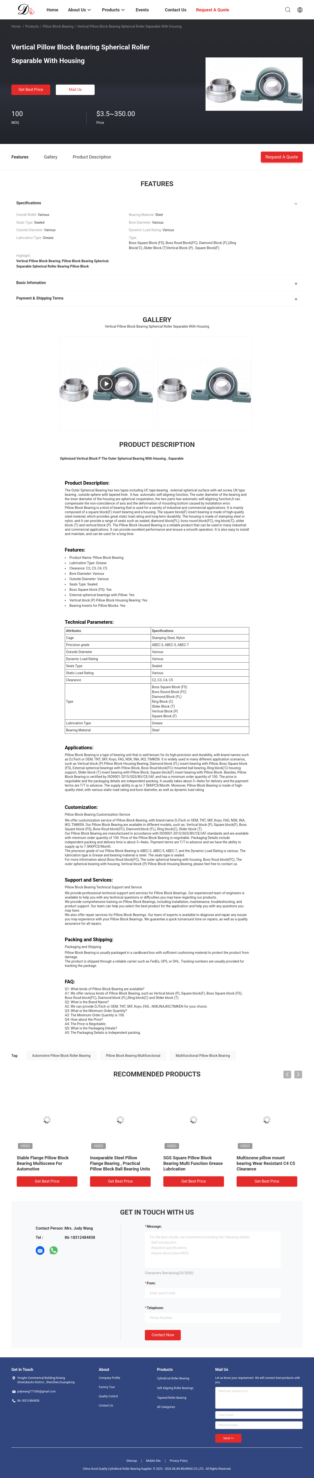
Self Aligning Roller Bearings (175, 1388)
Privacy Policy (179, 1460)
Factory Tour (107, 1387)
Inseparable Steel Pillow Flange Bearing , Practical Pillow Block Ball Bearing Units (120, 1163)
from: (151, 1283)
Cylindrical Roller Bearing (173, 1378)
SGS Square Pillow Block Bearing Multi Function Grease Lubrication (193, 1163)
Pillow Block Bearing (58, 26)
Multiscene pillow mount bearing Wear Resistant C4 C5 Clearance (266, 1163)
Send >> (228, 1438)
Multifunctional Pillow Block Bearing (203, 1056)
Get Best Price (31, 89)
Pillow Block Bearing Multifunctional (133, 1056)
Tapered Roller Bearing (171, 1397)
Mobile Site (153, 1460)
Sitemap (131, 1460)
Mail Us (75, 89)
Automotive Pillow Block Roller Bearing (61, 1056)
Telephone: (155, 1308)
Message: (154, 1226)
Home (16, 26)
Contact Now (163, 1335)
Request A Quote (281, 156)
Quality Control (108, 1396)
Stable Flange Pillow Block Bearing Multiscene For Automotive (43, 1163)
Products (32, 26)
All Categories (166, 1407)
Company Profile (109, 1378)
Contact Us (106, 1405)
